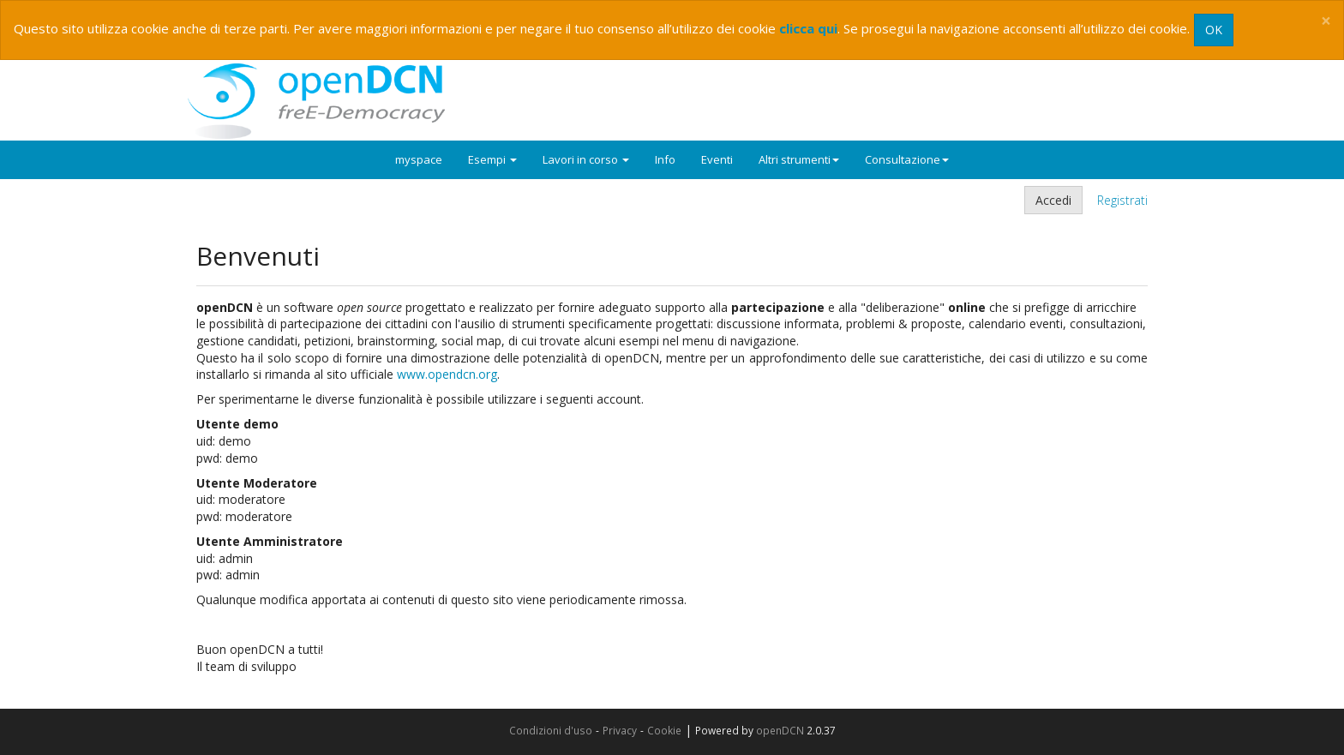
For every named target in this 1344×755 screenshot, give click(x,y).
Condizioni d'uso (550, 730)
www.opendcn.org (447, 374)
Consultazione (907, 159)
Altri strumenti (799, 159)
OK (1213, 29)
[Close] (1326, 21)
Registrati (1122, 200)
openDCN (780, 730)
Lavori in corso (586, 159)
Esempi (492, 159)
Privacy (620, 730)
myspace (418, 159)
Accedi (1053, 200)
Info (665, 159)
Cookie (664, 730)
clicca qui (808, 28)
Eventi (717, 159)
